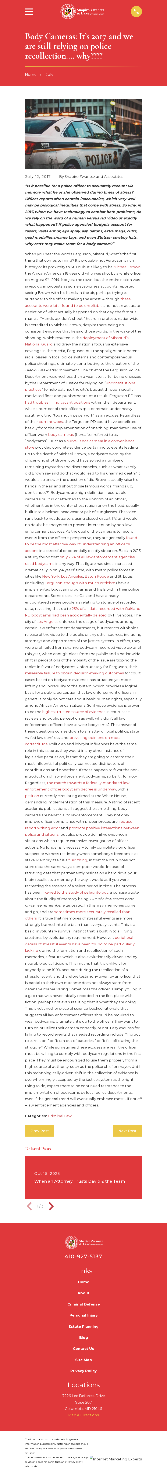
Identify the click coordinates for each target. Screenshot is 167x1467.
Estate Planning (83, 1326)
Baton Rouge (97, 576)
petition (32, 796)
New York (50, 576)
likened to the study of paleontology (76, 892)
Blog (83, 1337)
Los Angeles (72, 576)
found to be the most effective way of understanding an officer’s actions (81, 544)
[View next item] (51, 1206)
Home (83, 1282)
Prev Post (40, 1131)
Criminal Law (60, 1116)
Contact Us (83, 1348)
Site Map (83, 1360)
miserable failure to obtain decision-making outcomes (74, 673)
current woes (51, 422)
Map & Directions (83, 1415)
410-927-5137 (83, 1256)
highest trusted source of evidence (74, 712)
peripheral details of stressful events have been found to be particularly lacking (80, 944)
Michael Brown (127, 267)
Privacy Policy (83, 1371)
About (83, 1293)
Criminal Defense (83, 1304)
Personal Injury (84, 1315)
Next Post (127, 1131)
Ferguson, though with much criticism (80, 583)
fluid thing (77, 860)
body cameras (61, 434)
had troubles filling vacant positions (57, 402)
